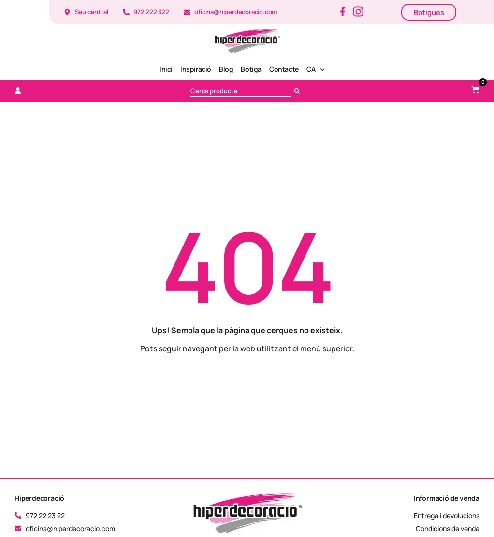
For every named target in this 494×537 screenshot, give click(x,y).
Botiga (251, 68)
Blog (226, 68)
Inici (166, 68)
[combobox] (240, 91)
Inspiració (195, 68)
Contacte (284, 68)
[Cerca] (299, 91)
